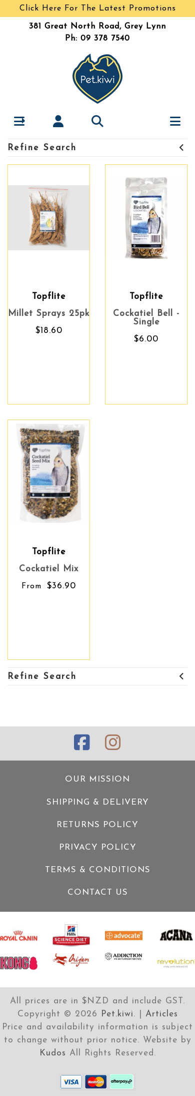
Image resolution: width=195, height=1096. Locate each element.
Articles (162, 1014)
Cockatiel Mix (48, 569)
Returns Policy (97, 825)
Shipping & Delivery (97, 802)
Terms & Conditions (97, 870)
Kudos (53, 1053)
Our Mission (97, 779)
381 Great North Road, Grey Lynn (97, 27)
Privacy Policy (97, 847)
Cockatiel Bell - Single (146, 317)
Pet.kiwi (117, 1014)
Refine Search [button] (97, 148)
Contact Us (98, 892)
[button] (19, 121)
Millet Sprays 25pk (49, 313)
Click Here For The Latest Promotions (98, 9)
